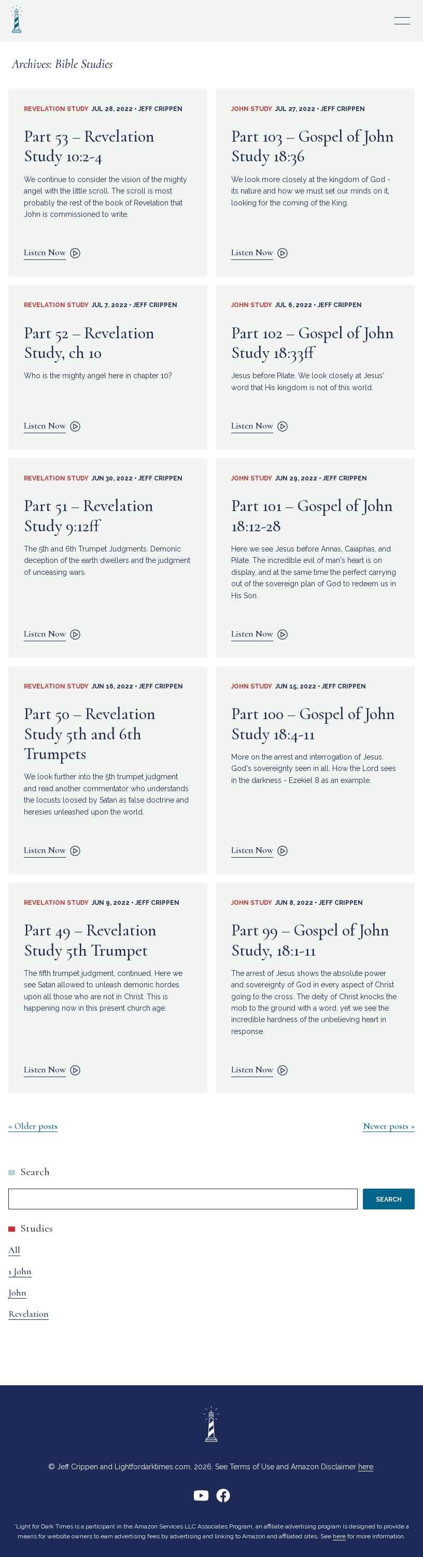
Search (35, 1171)
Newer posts (385, 1126)
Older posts (36, 1126)
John (17, 1292)
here (365, 1467)
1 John (20, 1271)
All (14, 1250)
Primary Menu (402, 20)
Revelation (28, 1313)
